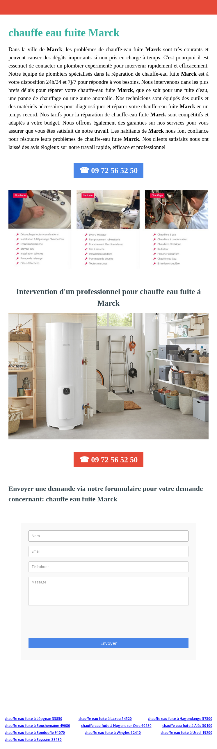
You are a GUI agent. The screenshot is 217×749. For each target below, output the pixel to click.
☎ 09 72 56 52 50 (108, 170)
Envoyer (108, 643)
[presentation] (73, 623)
